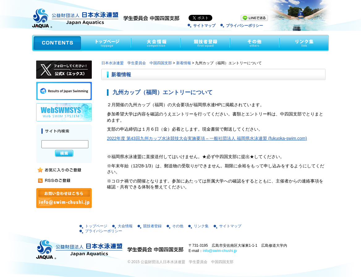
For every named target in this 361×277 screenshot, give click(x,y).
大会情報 (125, 226)
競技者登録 (152, 226)
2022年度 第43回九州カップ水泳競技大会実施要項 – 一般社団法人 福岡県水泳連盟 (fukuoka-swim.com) (207, 138)
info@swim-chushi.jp (220, 251)
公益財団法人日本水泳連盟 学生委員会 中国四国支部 (187, 262)
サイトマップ (204, 25)
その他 (177, 226)
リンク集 (201, 226)
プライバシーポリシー (244, 25)
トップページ (96, 226)
